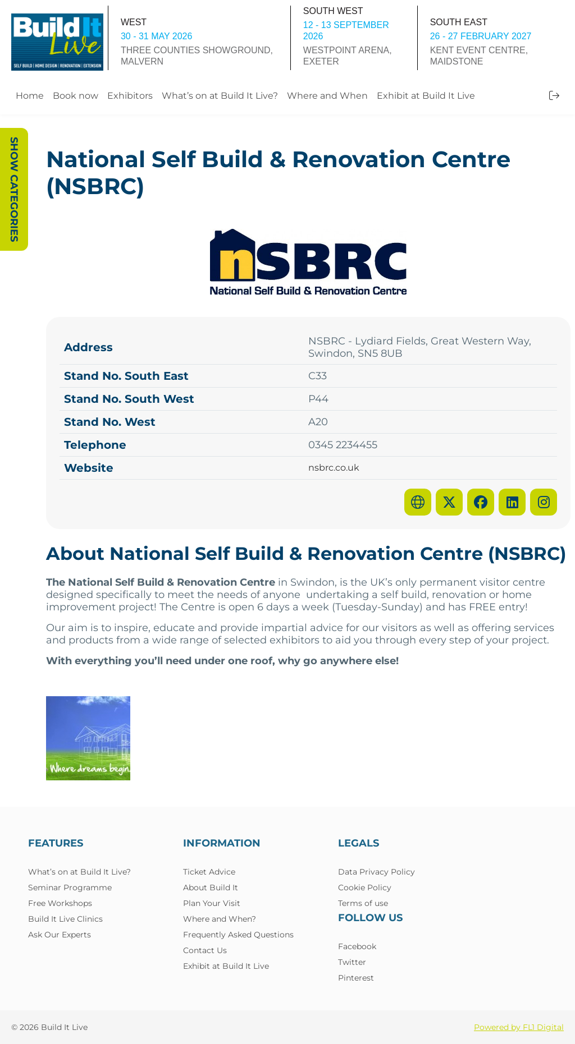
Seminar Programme (70, 887)
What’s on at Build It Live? (220, 95)
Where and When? (219, 919)
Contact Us (205, 950)
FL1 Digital (543, 1027)
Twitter (352, 962)
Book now (75, 95)
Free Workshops (60, 903)
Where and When (327, 95)
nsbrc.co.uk (333, 467)
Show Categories (14, 189)
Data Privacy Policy (376, 872)
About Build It (210, 887)
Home (30, 95)
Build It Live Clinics (65, 919)
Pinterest (356, 978)
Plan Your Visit (211, 903)
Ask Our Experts (59, 935)
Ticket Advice (209, 872)
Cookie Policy (364, 887)
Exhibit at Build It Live (426, 95)
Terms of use (363, 903)
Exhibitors (130, 95)
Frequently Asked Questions (238, 935)
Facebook (357, 946)
